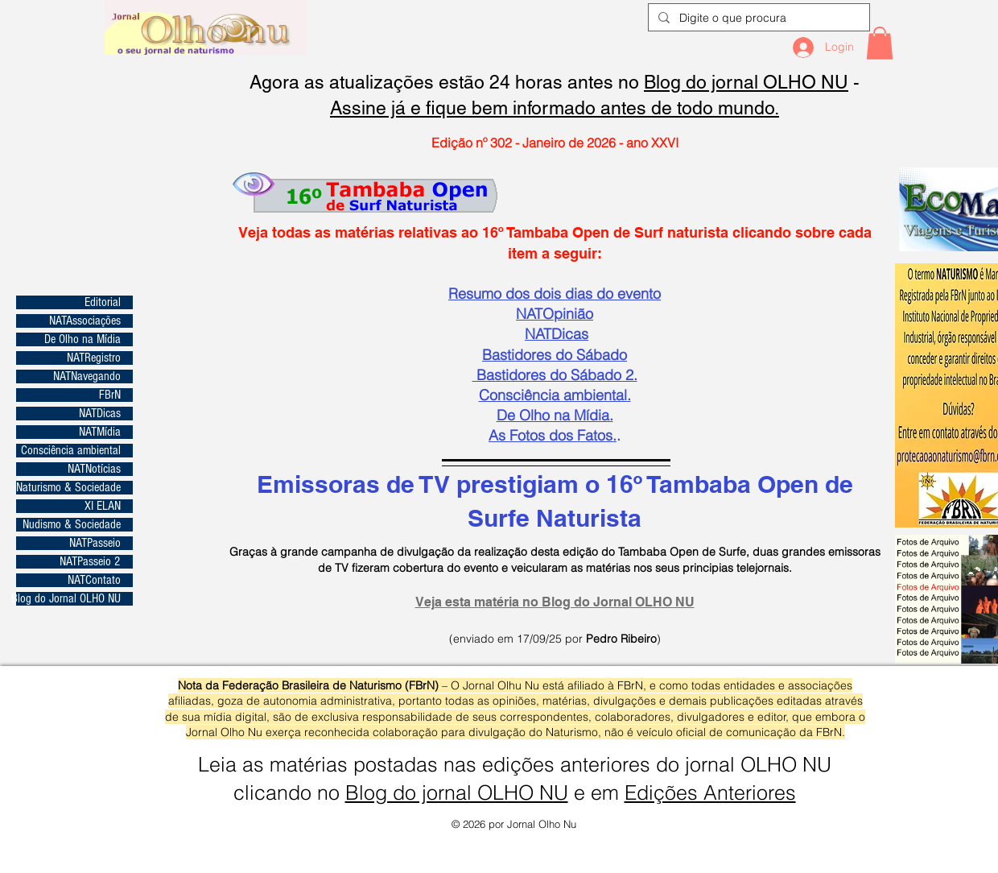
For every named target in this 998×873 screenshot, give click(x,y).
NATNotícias (94, 469)
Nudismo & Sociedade (72, 525)
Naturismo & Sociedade (68, 487)
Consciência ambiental (71, 450)
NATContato (94, 580)
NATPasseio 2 (90, 562)
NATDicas (100, 413)
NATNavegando (87, 376)
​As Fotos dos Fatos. (553, 435)
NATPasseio (95, 543)
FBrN (110, 395)
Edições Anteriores (710, 792)
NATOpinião (554, 313)
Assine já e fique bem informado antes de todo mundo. (554, 107)
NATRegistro (94, 358)
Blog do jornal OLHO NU (746, 82)
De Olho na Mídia (82, 339)
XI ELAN (103, 506)
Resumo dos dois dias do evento (554, 293)
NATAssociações (85, 321)
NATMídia (100, 432)
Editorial (103, 302)
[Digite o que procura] (757, 18)
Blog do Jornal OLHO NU (68, 599)
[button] (879, 43)
